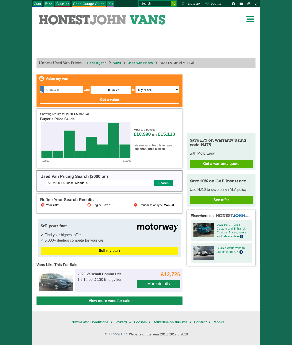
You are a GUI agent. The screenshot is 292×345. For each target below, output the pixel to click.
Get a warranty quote (221, 164)
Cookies (140, 322)
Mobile (219, 322)
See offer (221, 200)
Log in (213, 3)
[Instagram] (248, 3)
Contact (200, 322)
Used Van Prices (140, 63)
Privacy (121, 322)
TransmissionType (153, 205)
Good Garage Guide (88, 4)
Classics (62, 4)
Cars (37, 4)
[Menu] (250, 19)
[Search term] (157, 3)
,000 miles (112, 90)
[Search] (173, 3)
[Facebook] (233, 3)
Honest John (97, 63)
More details (158, 283)
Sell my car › (109, 251)
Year (50, 205)
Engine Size (100, 205)
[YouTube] (241, 3)
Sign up (190, 3)
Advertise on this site (170, 322)
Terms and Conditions (90, 322)
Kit (110, 4)
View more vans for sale (109, 301)
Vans (48, 4)
